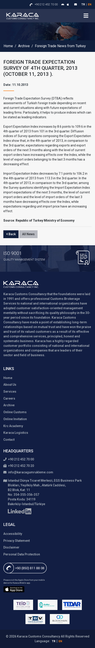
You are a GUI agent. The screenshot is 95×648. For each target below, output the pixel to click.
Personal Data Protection (21, 554)
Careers (9, 398)
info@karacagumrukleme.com (28, 472)
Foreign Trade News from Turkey (60, 46)
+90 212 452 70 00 (46, 4)
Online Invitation (15, 419)
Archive (24, 46)
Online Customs (15, 412)
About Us (9, 384)
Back (11, 234)
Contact (9, 439)
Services (9, 391)
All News (28, 234)
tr (83, 4)
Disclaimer (11, 547)
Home (8, 46)
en (89, 4)
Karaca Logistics (15, 432)
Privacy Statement (16, 540)
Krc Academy (13, 426)
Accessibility (12, 534)
